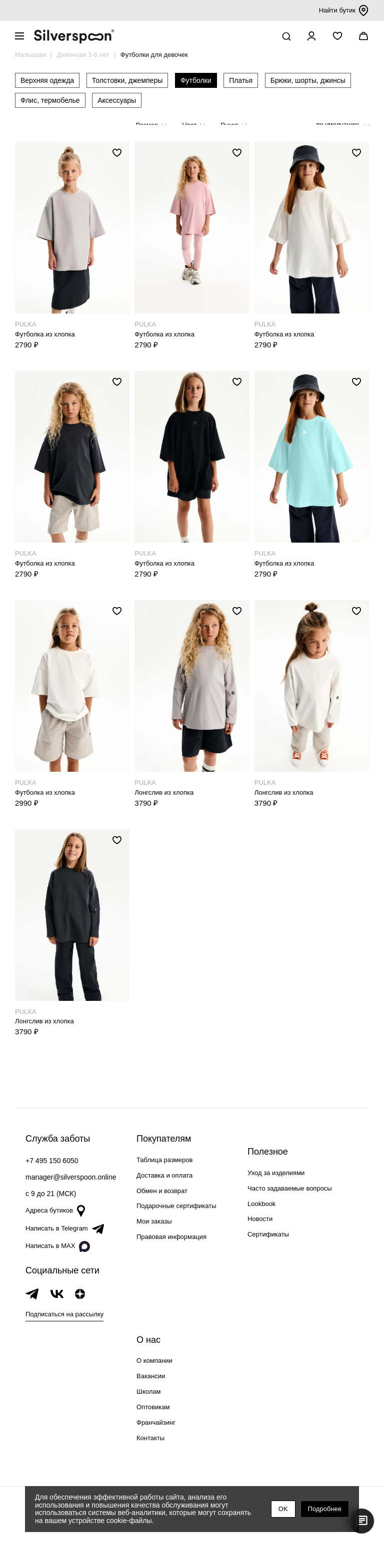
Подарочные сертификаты (176, 1206)
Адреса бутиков (55, 1211)
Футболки (196, 80)
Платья (240, 80)
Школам (148, 1391)
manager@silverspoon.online (71, 1177)
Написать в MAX (58, 1246)
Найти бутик (344, 10)
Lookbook (262, 1204)
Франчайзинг (156, 1422)
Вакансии (150, 1376)
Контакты (150, 1438)
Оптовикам (153, 1407)
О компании (154, 1360)
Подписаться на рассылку (65, 1314)
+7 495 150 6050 (52, 1161)
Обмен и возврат (162, 1191)
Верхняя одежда (47, 80)
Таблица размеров (164, 1160)
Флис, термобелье (50, 100)
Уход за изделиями (276, 1173)
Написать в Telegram (65, 1229)
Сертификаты (268, 1234)
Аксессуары (117, 100)
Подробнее (325, 1509)
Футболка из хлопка (45, 334)
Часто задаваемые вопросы (290, 1188)
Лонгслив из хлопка (164, 792)
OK (283, 1509)
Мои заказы (154, 1221)
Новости (260, 1219)
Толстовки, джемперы (127, 80)
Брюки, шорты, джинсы (308, 80)
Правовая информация (171, 1236)
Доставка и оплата (164, 1175)
